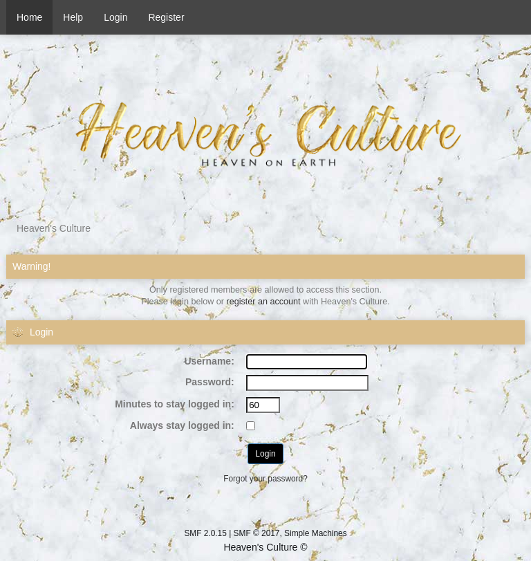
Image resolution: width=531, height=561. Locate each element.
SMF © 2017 (257, 533)
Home (29, 17)
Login (115, 17)
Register (166, 17)
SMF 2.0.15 (205, 533)
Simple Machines (315, 533)
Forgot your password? (265, 479)
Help (73, 17)
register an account (264, 301)
